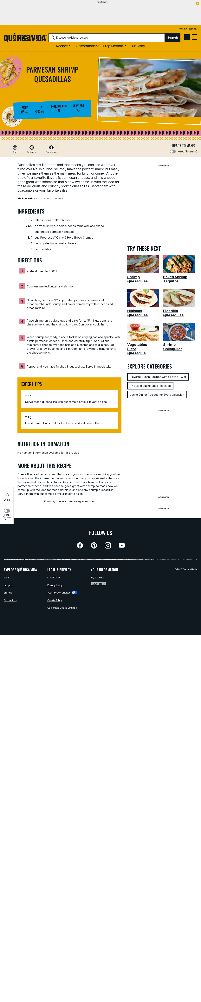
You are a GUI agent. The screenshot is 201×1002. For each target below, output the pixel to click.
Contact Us (10, 600)
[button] (31, 149)
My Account (97, 577)
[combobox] (107, 37)
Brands (8, 592)
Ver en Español (188, 28)
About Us (9, 577)
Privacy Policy (54, 585)
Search (172, 37)
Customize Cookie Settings (62, 607)
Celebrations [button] (86, 46)
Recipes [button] (62, 46)
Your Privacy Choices (62, 592)
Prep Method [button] (113, 46)
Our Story (137, 46)
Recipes (8, 585)
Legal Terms (54, 577)
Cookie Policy (54, 600)
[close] (197, 4)
